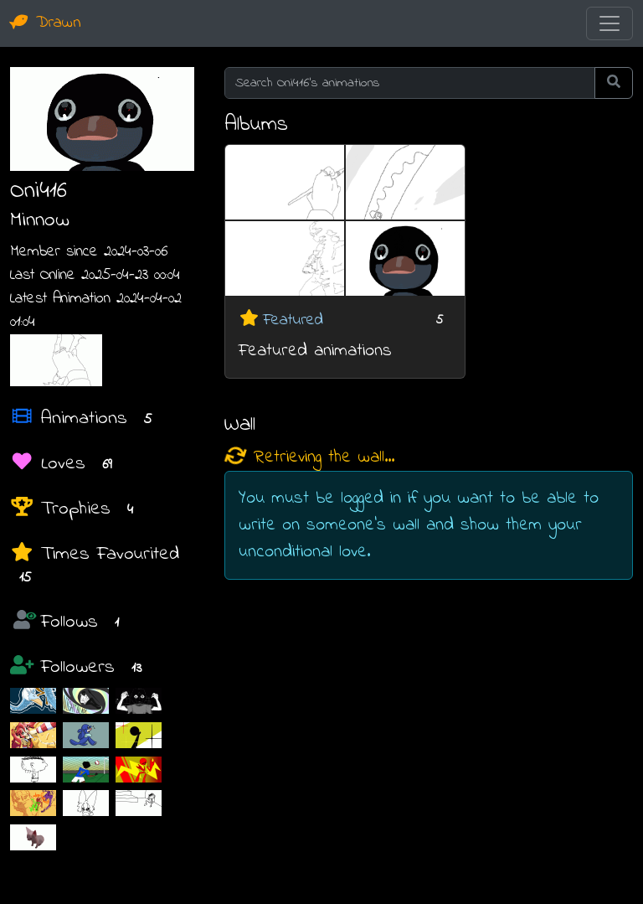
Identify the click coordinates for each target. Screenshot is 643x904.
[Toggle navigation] (609, 23)
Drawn (45, 23)
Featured (293, 320)
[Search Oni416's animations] (409, 83)
